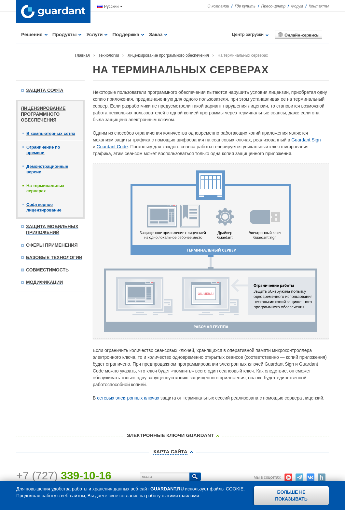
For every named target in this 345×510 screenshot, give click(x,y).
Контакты (319, 6)
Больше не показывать (291, 495)
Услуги (94, 34)
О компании (218, 6)
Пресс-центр (273, 6)
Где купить (245, 6)
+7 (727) (63, 475)
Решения (32, 34)
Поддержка (125, 34)
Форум (297, 6)
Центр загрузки (248, 34)
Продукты (64, 34)
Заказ (155, 34)
